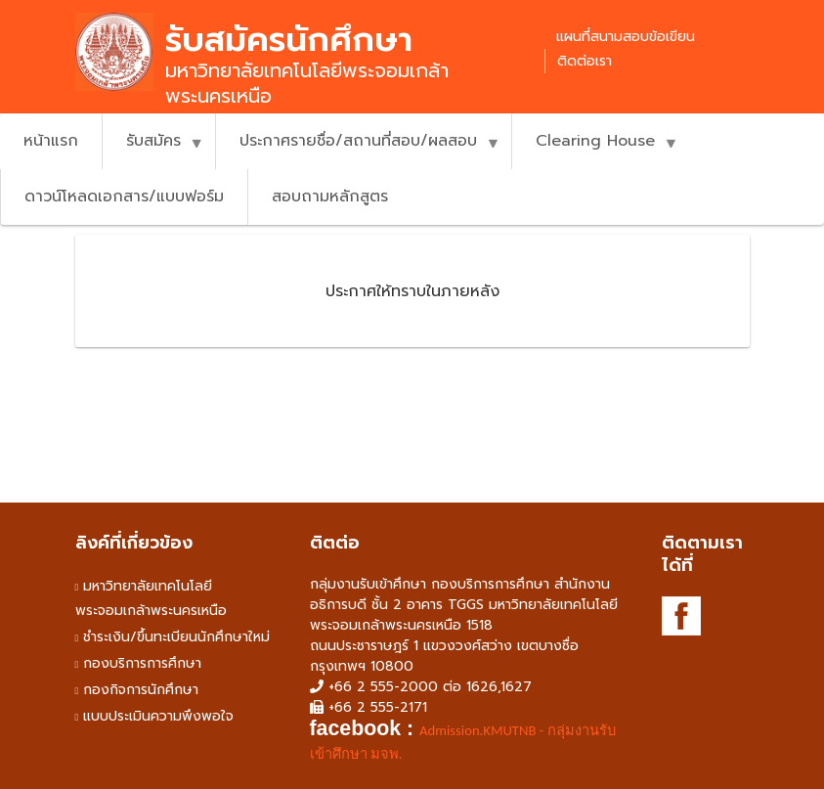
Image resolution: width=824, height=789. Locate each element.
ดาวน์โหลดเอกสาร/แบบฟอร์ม (124, 196)
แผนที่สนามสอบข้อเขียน (625, 36)
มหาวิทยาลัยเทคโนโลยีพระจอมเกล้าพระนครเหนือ (151, 598)
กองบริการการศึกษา (142, 663)
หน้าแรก (50, 141)
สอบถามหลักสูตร (330, 196)
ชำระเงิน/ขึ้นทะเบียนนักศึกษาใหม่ (176, 637)
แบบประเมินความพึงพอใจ (158, 716)
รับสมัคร (153, 149)
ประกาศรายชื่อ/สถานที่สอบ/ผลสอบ (357, 149)
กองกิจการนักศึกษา (140, 689)
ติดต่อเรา (584, 61)
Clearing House (594, 149)
